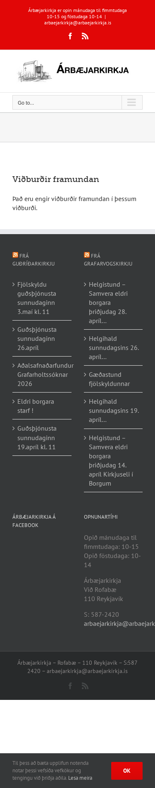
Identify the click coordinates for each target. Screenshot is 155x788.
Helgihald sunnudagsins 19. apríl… (113, 410)
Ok (127, 770)
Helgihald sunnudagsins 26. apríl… (113, 347)
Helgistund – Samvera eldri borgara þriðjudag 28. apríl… (108, 302)
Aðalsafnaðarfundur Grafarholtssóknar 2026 (42, 374)
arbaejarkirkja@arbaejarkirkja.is (77, 22)
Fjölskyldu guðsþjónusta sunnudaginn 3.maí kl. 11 (36, 298)
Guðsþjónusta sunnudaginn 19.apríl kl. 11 (37, 437)
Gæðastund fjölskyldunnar (109, 379)
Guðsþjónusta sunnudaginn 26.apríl (37, 338)
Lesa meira (80, 777)
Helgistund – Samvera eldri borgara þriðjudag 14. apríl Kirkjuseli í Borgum (111, 460)
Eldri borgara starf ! (35, 405)
